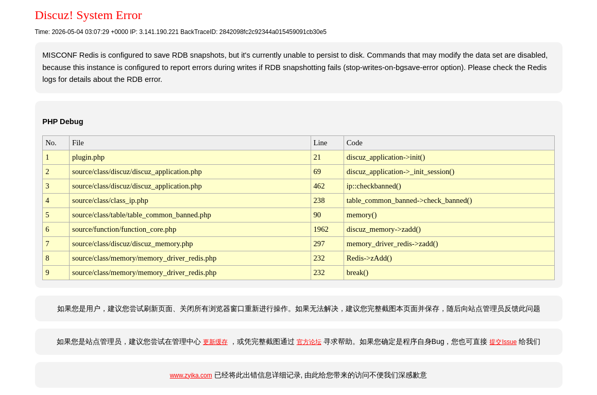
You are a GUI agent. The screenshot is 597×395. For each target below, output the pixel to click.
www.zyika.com (191, 375)
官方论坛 (309, 342)
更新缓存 (215, 342)
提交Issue (503, 342)
